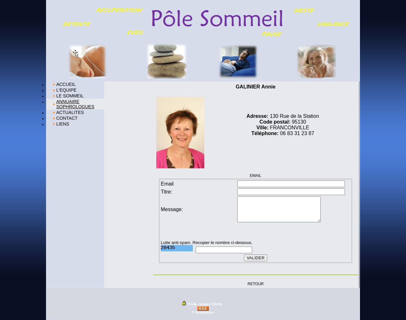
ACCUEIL (66, 84)
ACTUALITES (70, 112)
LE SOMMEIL (70, 95)
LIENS (62, 123)
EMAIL (255, 175)
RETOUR (255, 283)
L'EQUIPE (66, 90)
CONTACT (67, 118)
